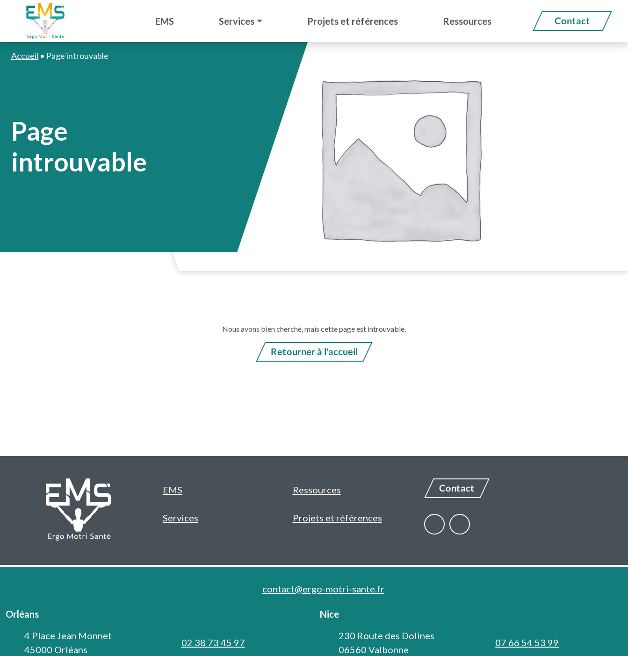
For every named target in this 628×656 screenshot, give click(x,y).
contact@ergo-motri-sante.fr (323, 588)
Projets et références (337, 517)
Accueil (24, 55)
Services (180, 517)
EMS (172, 489)
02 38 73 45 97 (213, 642)
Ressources (317, 489)
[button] (240, 21)
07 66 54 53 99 (527, 642)
